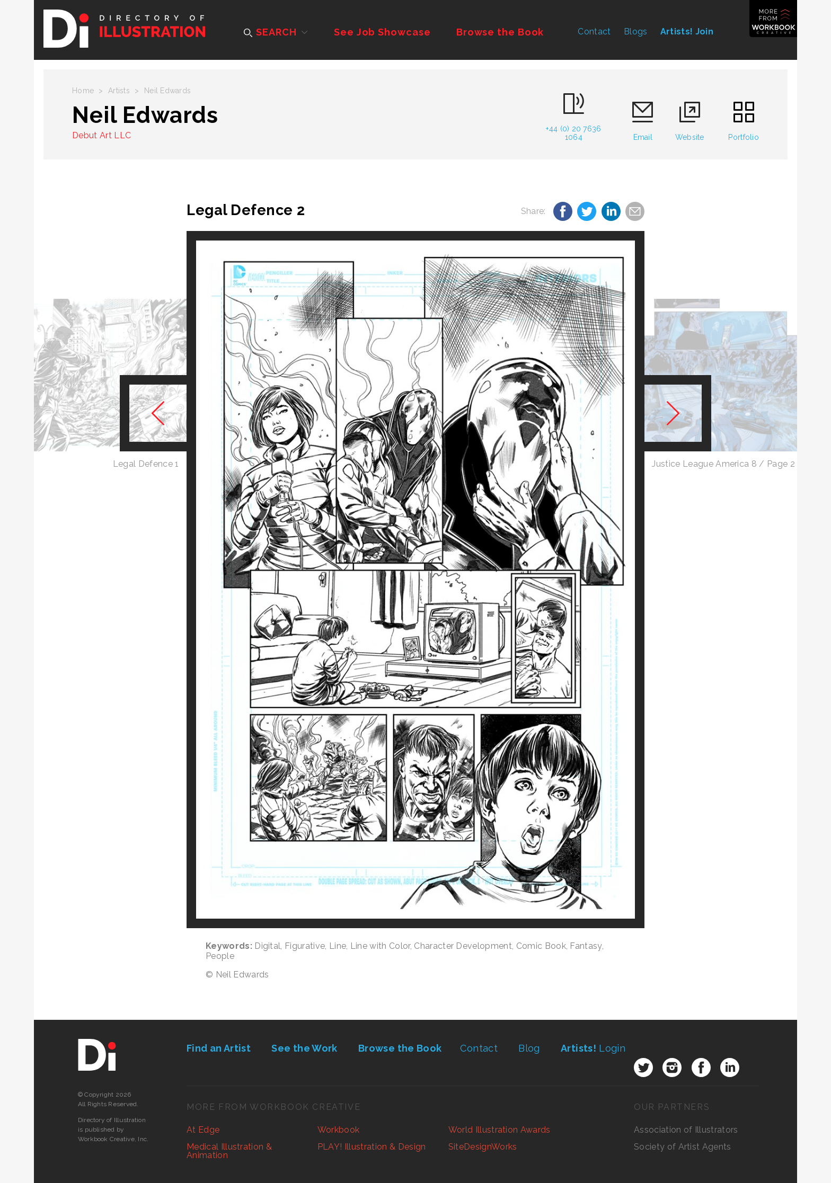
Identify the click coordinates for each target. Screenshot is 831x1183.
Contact (594, 31)
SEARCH (270, 32)
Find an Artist (219, 1048)
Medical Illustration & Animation (229, 1151)
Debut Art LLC (101, 135)
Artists (119, 90)
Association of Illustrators (686, 1130)
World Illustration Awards (499, 1130)
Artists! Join (686, 31)
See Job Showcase (382, 32)
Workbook (338, 1130)
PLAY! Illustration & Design (371, 1147)
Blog (529, 1048)
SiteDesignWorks (482, 1147)
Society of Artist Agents (682, 1147)
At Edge (203, 1130)
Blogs (636, 31)
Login (593, 1048)
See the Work (304, 1048)
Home (83, 90)
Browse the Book (500, 32)
